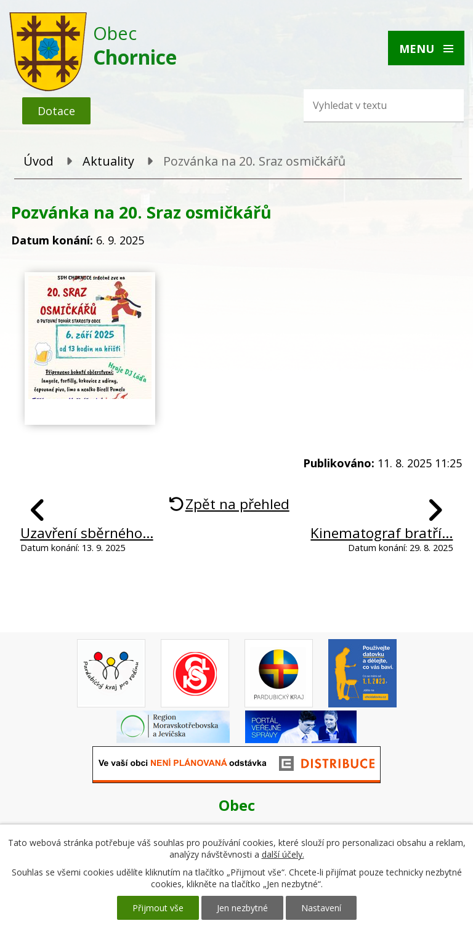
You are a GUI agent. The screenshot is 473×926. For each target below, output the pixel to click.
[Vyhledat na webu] (365, 105)
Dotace (56, 110)
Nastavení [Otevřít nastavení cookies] (321, 908)
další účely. (283, 854)
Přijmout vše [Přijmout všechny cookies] (158, 908)
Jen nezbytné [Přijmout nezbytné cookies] (242, 908)
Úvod (38, 161)
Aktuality (108, 161)
